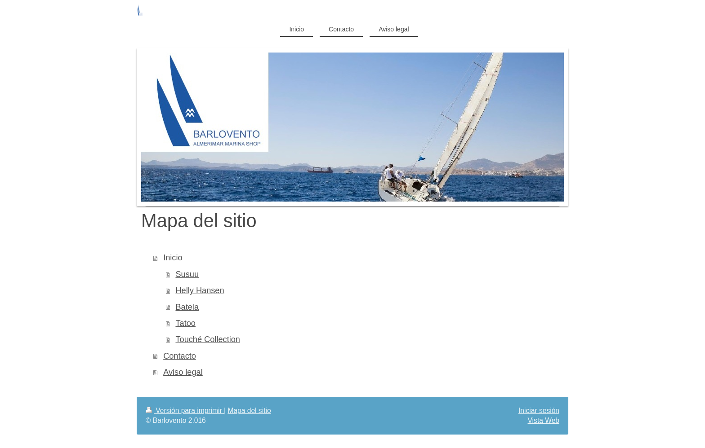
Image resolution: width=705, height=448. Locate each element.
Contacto (179, 355)
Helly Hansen (199, 290)
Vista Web (544, 420)
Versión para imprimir (185, 410)
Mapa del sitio (249, 410)
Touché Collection (207, 339)
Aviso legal (183, 372)
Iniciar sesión (538, 410)
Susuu (187, 274)
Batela (187, 307)
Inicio (172, 257)
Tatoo (185, 323)
